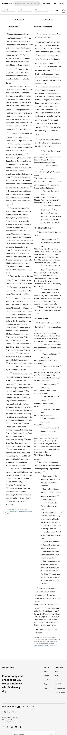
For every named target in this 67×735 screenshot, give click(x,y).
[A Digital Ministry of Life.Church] (33, 706)
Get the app (46, 3)
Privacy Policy (6, 720)
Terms (13, 720)
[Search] (24, 3)
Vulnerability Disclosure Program (11, 722)
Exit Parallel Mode (63, 11)
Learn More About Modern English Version (46, 645)
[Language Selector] (55, 3)
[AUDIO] (51, 10)
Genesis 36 (8, 10)
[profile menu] (61, 3)
